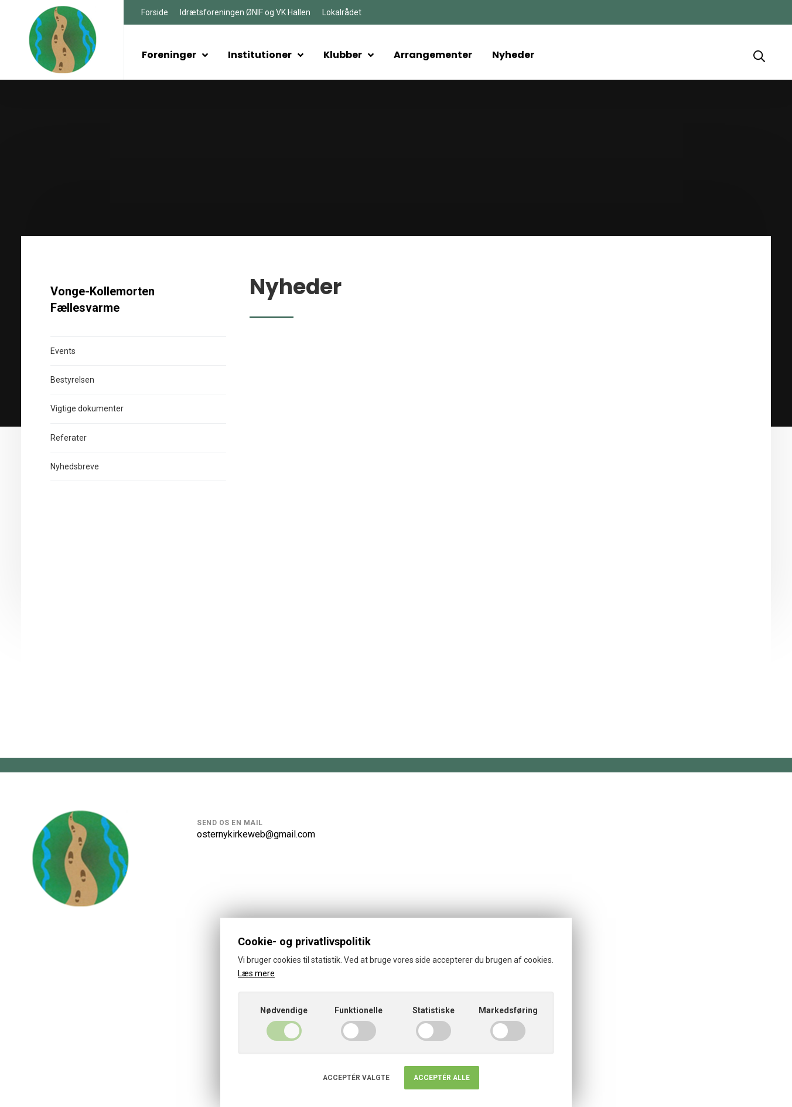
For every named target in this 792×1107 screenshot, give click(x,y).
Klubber (348, 55)
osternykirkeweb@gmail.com (256, 834)
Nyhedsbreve (74, 466)
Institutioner (265, 55)
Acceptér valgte (356, 1078)
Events (63, 351)
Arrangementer (433, 55)
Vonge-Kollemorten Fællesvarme (102, 299)
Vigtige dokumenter (87, 408)
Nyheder (513, 55)
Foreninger (175, 55)
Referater (68, 437)
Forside (154, 12)
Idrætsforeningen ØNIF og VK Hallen (245, 12)
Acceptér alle (442, 1078)
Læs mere (256, 973)
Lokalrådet (341, 12)
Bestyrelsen (72, 379)
